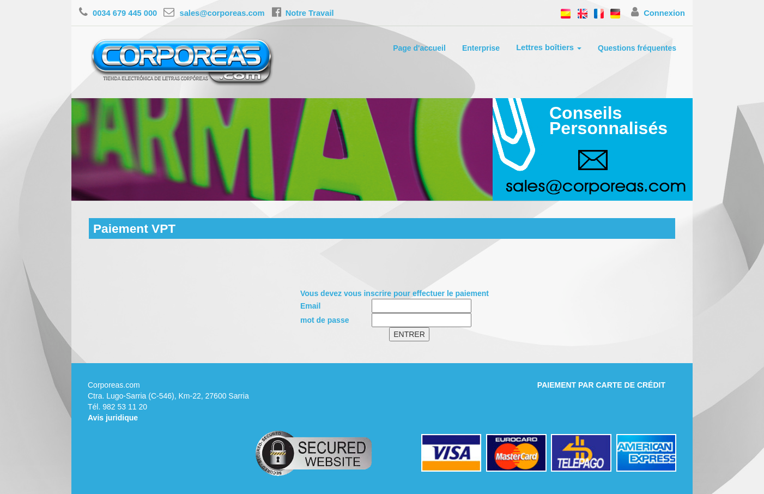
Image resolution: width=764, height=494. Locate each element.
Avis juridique (113, 417)
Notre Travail (303, 13)
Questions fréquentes (637, 48)
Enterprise (481, 48)
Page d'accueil (419, 48)
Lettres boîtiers (548, 47)
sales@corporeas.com (213, 13)
